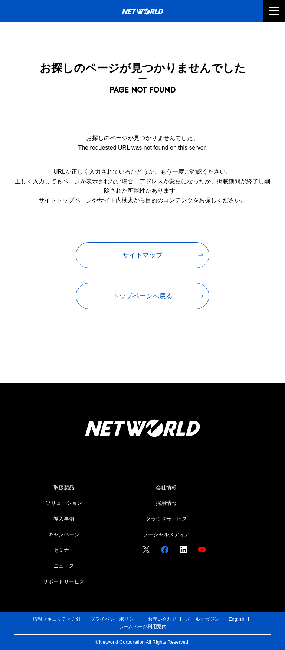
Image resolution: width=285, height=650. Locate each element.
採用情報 (166, 503)
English (237, 619)
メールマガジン (202, 619)
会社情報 (166, 487)
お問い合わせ (162, 619)
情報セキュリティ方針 (57, 619)
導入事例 (63, 519)
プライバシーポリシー (114, 619)
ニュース (63, 566)
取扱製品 (63, 487)
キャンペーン (63, 534)
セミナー (63, 550)
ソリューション (64, 503)
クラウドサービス (166, 519)
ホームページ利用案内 (142, 626)
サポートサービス (64, 581)
